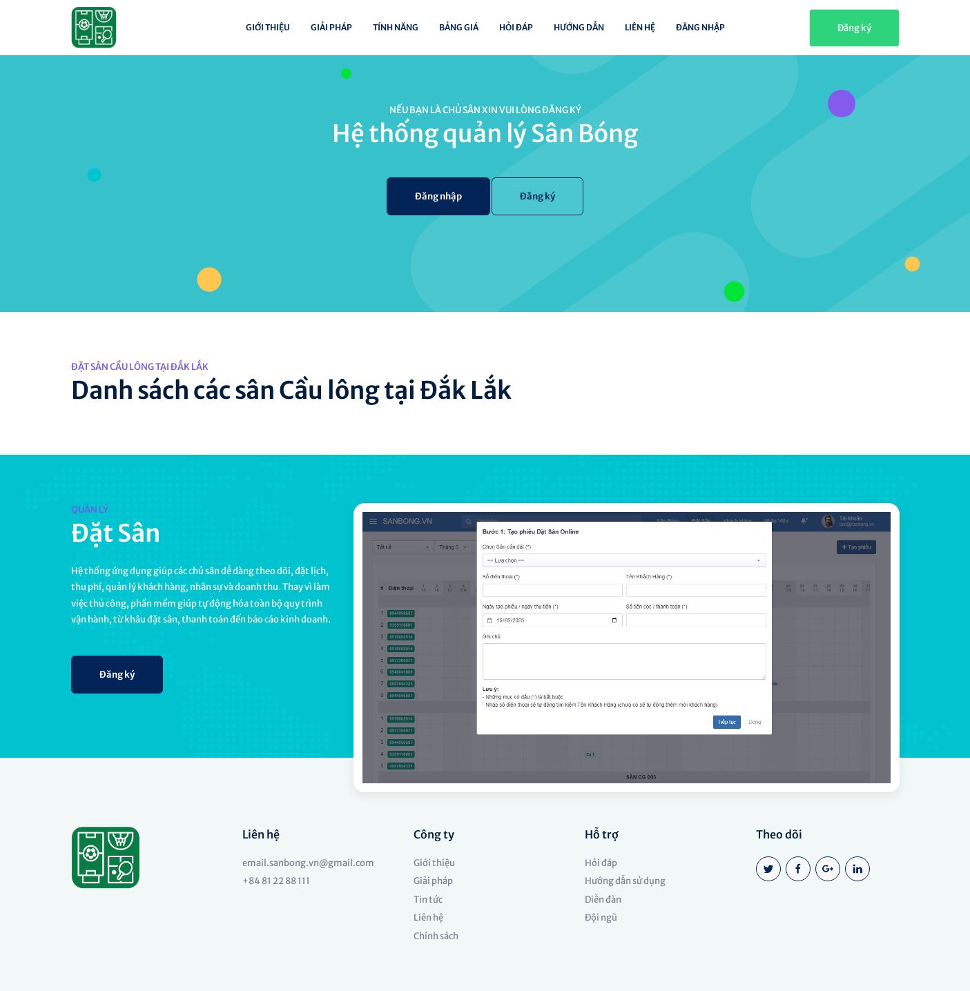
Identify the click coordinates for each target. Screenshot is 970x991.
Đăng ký (854, 28)
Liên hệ (640, 27)
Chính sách (436, 936)
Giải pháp (331, 27)
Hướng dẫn (579, 27)
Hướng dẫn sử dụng (625, 881)
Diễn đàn (603, 899)
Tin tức (428, 899)
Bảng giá (458, 27)
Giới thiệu (268, 27)
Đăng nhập (700, 27)
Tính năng (395, 27)
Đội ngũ (601, 917)
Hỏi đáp (516, 27)
